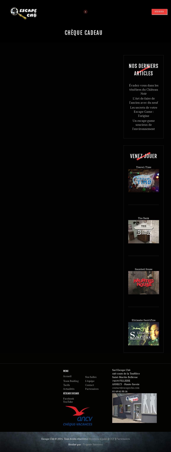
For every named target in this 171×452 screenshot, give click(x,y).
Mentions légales (98, 439)
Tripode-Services (93, 444)
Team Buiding (71, 381)
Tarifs (66, 385)
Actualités (68, 389)
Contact (89, 385)
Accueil (67, 376)
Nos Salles (90, 377)
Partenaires (91, 389)
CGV (111, 439)
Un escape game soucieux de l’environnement (143, 125)
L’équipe (89, 381)
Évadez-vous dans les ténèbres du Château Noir (143, 90)
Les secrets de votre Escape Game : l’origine (143, 112)
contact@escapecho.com (125, 388)
